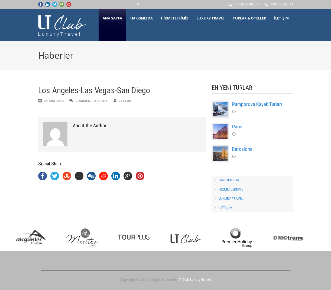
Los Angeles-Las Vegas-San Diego (94, 90)
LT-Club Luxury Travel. (195, 280)
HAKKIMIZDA (141, 18)
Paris (237, 127)
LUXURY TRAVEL (211, 18)
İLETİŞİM (281, 18)
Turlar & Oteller (249, 18)
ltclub (125, 101)
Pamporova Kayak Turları (257, 104)
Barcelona (242, 149)
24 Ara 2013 (54, 101)
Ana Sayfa (112, 18)
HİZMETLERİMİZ (175, 18)
